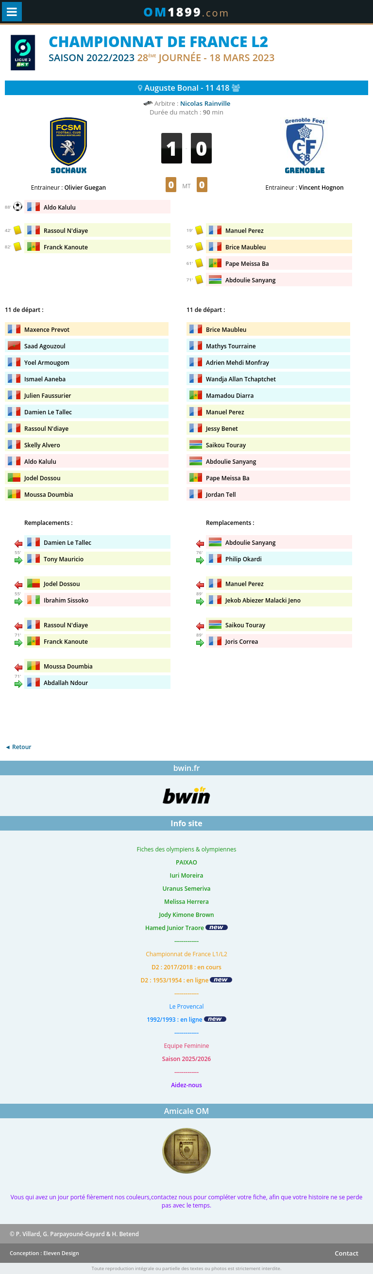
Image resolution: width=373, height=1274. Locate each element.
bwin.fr (186, 768)
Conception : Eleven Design (44, 1253)
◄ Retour (18, 747)
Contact (346, 1253)
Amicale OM (186, 1111)
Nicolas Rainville (205, 103)
